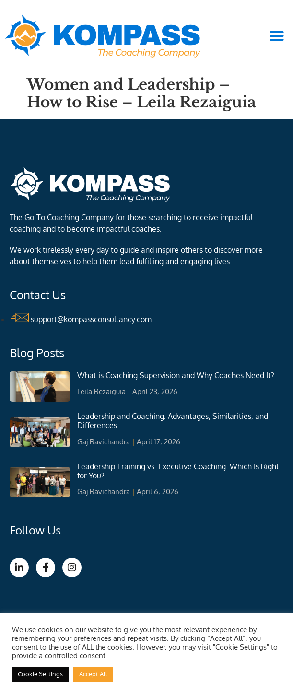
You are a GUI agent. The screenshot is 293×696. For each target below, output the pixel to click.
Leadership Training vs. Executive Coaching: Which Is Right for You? (178, 471)
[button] (276, 35)
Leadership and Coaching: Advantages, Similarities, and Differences (172, 420)
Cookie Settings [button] (40, 674)
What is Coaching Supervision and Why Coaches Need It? (175, 375)
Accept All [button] (93, 674)
